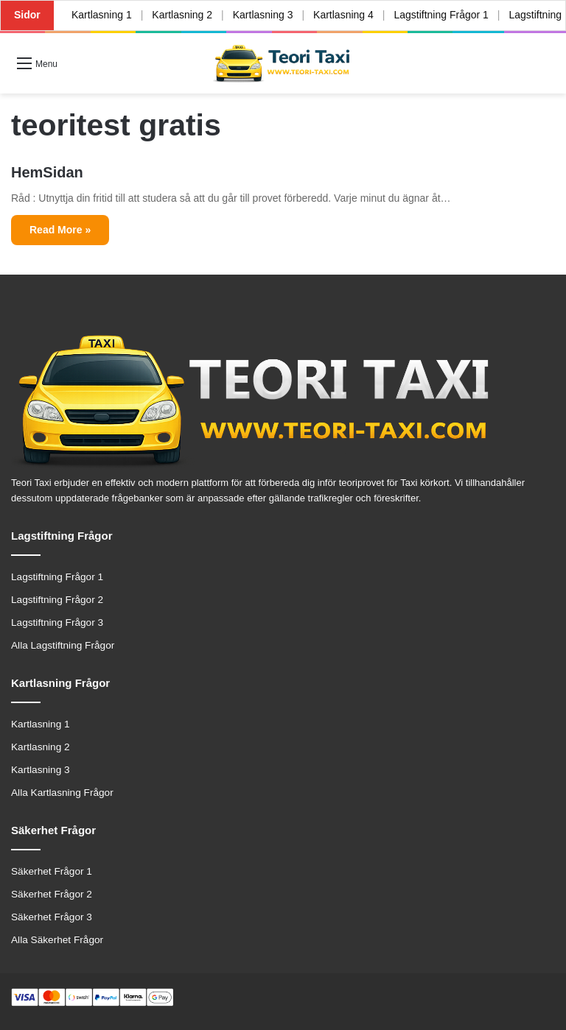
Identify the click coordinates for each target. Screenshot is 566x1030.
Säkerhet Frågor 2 (51, 894)
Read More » (60, 230)
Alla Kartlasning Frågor (62, 792)
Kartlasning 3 (263, 15)
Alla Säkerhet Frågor (57, 939)
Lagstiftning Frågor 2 (57, 599)
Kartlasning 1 (101, 15)
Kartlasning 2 (182, 15)
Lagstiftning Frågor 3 (57, 622)
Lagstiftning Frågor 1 (441, 15)
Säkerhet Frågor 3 (51, 917)
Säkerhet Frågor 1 (51, 871)
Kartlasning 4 (343, 15)
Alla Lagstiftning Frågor (62, 645)
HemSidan (47, 172)
